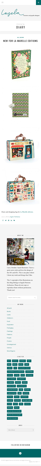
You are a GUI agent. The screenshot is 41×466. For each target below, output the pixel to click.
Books (9, 311)
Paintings (10, 331)
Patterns (9, 334)
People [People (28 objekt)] (10, 396)
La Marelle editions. (26, 212)
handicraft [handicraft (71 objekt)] (11, 386)
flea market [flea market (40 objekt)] (11, 379)
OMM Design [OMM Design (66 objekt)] (12, 393)
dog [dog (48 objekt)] (22, 375)
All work (20, 37)
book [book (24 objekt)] (21, 364)
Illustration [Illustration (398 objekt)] (22, 386)
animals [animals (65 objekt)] (22, 361)
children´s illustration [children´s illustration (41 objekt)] (16, 371)
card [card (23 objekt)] (26, 364)
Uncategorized (11, 344)
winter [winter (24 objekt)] (10, 407)
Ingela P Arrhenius (15, 217)
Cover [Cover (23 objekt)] (17, 375)
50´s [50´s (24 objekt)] (9, 361)
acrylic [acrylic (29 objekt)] (15, 361)
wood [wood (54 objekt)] (17, 407)
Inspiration (10, 324)
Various (9, 348)
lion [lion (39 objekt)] (20, 389)
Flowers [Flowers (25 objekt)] (10, 382)
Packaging (10, 328)
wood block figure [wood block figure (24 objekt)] (14, 411)
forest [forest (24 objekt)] (18, 382)
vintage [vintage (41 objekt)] (27, 404)
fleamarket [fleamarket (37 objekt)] (21, 379)
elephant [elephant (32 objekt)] (29, 375)
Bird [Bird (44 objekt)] (9, 364)
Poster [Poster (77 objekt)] (10, 400)
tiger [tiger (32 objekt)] (15, 404)
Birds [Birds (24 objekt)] (15, 364)
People (9, 338)
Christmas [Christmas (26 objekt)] (29, 371)
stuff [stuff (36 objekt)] (9, 404)
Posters (9, 341)
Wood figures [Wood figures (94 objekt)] (12, 418)
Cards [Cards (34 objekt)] (10, 368)
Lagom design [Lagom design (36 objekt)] (12, 389)
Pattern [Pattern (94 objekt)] (25, 393)
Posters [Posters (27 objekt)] (17, 400)
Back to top (34, 462)
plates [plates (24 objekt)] (17, 396)
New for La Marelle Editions (20, 41)
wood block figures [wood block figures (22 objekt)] (14, 414)
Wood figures (11, 351)
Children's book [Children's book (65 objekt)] (24, 368)
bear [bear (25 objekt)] (29, 361)
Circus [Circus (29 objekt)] (10, 375)
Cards (9, 315)
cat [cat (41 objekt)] (15, 368)
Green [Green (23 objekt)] (25, 382)
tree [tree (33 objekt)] (21, 404)
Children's (10, 318)
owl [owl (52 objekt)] (19, 393)
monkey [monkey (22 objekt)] (27, 389)
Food (8, 321)
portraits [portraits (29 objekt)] (24, 396)
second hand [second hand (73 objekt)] (27, 400)
